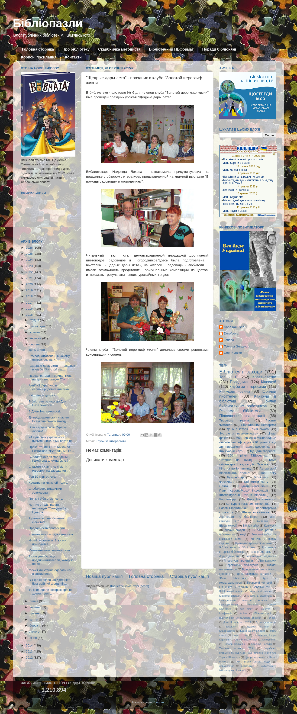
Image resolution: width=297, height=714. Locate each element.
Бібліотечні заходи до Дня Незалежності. (47, 403)
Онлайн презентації (245, 639)
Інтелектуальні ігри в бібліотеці (243, 495)
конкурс (265, 609)
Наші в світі (240, 635)
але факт (246, 609)
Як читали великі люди (253, 661)
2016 (30, 308)
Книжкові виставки (230, 595)
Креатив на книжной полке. (48, 482)
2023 (30, 266)
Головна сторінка (38, 49)
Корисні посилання (38, 57)
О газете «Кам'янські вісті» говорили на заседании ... (49, 468)
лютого (34, 631)
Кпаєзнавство (227, 630)
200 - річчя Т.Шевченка (248, 455)
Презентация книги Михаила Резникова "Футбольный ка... (51, 448)
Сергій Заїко (233, 352)
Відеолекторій (228, 525)
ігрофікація (225, 613)
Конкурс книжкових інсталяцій (248, 503)
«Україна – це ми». (42, 395)
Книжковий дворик (261, 591)
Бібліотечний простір (231, 591)
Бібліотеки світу (256, 481)
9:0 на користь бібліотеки (237, 547)
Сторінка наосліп (261, 644)
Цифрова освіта (254, 657)
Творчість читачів (234, 420)
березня (35, 625)
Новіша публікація (104, 576)
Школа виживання (255, 512)
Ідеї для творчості (263, 451)
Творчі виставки (260, 551)
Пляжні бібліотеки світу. (46, 498)
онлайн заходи (235, 530)
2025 (30, 253)
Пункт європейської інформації (243, 490)
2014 (30, 645)
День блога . (38, 349)
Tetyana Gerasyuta (237, 346)
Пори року (268, 473)
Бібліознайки (250, 525)
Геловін (272, 617)
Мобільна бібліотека (259, 595)
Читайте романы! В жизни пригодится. (47, 542)
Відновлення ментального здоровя (240, 617)
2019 (30, 290)
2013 (30, 651)
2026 (30, 247)
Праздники (239, 382)
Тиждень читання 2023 (236, 648)
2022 (30, 272)
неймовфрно (226, 666)
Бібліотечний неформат (258, 425)
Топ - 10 (228, 377)
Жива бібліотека (232, 578)
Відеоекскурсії (263, 613)
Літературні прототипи (238, 560)
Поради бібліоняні (219, 49)
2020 (30, 284)
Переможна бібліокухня (242, 565)
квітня (34, 619)
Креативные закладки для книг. (51, 534)
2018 (30, 296)
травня (34, 613)
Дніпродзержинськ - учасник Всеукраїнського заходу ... (49, 419)
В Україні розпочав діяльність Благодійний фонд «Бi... (50, 581)
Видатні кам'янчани (253, 486)
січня (33, 638)
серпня (35, 344)
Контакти (73, 57)
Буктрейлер (235, 477)
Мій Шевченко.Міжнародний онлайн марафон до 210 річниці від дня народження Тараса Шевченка (247, 442)
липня (34, 601)
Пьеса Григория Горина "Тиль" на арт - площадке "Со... (51, 377)
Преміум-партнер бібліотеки (253, 543)
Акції (243, 534)
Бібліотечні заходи (240, 372)
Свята (223, 486)
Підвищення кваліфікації (242, 416)
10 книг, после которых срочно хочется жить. (51, 591)
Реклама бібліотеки (240, 411)
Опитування (269, 639)
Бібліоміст (261, 477)
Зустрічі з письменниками (238, 433)
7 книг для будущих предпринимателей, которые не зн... (51, 560)
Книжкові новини (234, 391)
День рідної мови (266, 622)
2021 (30, 278)
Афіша (243, 613)
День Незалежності (261, 499)
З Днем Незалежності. (45, 411)
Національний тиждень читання (243, 600)
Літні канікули (267, 560)
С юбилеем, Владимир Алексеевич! (45, 490)
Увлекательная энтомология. (50, 550)
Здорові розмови (258, 626)
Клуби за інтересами (111, 441)
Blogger (158, 702)
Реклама (253, 604)
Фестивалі (226, 481)
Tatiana (229, 340)
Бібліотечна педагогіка (261, 556)
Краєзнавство (264, 377)
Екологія (231, 626)
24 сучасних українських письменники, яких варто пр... (52, 439)
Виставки (262, 521)
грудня (34, 320)
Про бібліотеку (76, 49)
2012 (30, 657)
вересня (35, 338)
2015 (30, 314)
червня (35, 607)
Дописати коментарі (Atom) (129, 586)
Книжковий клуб (230, 451)
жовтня (35, 332)
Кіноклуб (268, 382)
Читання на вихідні (236, 460)
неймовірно (248, 666)
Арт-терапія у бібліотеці (238, 516)
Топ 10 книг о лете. (42, 476)
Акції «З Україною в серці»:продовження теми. (50, 387)
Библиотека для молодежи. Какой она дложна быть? (48, 458)
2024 (30, 259)
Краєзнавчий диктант (252, 630)
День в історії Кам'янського (248, 429)
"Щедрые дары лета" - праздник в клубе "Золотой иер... (52, 367)
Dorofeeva (231, 333)
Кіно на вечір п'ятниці (235, 468)
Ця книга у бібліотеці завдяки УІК (244, 587)
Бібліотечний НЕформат (171, 49)
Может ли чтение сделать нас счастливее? (50, 572)
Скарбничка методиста (119, 49)
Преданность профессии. (47, 528)
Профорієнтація (228, 604)
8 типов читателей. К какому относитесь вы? (49, 357)
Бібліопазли (48, 23)
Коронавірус (228, 499)
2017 (30, 302)
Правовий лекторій (259, 582)
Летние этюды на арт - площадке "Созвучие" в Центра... (47, 508)
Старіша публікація (189, 576)
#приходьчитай (229, 556)
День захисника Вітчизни (254, 574)
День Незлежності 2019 (237, 622)
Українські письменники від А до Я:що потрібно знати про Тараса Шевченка (247, 653)
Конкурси (270, 525)
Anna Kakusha (234, 327)
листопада (37, 326)
